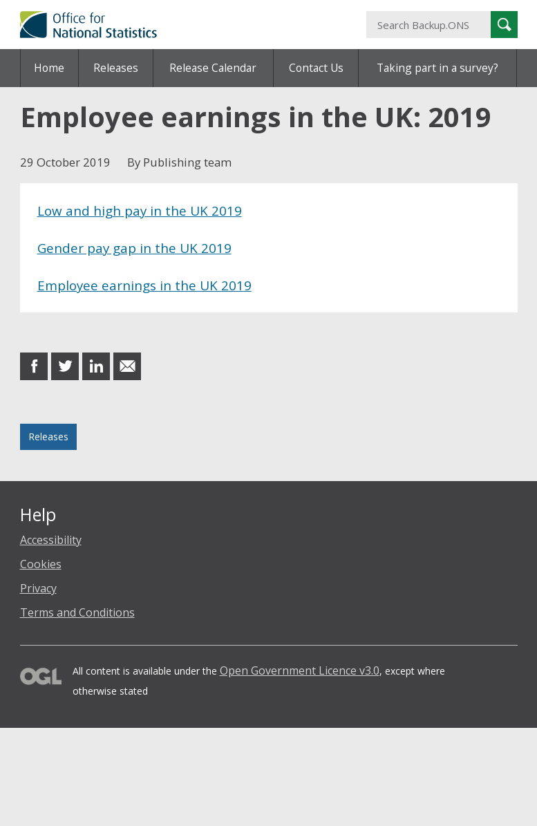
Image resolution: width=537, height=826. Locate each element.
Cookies (41, 564)
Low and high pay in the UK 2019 (139, 210)
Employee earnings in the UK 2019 (144, 285)
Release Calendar (212, 67)
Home (49, 67)
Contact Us (316, 67)
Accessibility (51, 539)
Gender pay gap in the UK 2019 (134, 247)
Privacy (38, 588)
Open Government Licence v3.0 (299, 670)
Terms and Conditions (77, 612)
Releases (115, 67)
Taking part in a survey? (437, 67)
